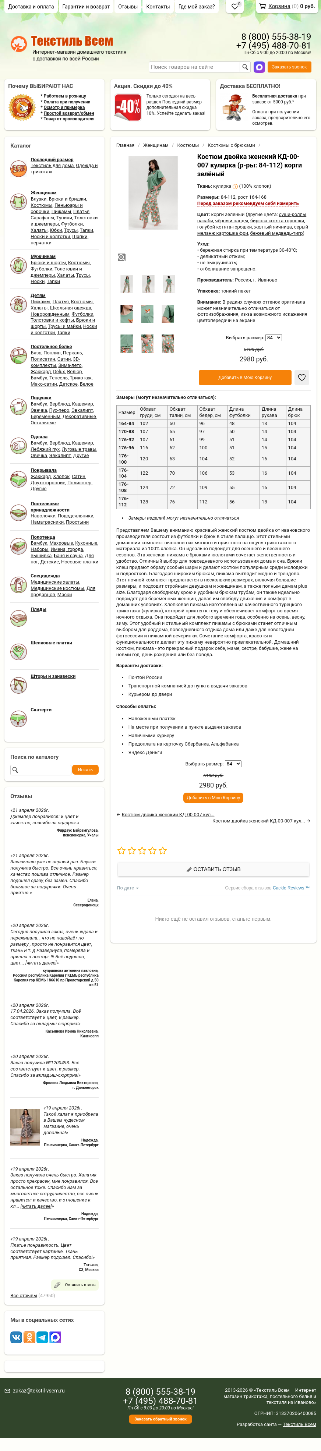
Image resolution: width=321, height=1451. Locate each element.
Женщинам (156, 145)
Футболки (72, 224)
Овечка (39, 410)
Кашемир (82, 404)
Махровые (61, 543)
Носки (38, 281)
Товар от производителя (68, 118)
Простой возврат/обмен (69, 113)
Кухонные (86, 543)
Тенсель (58, 378)
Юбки (56, 230)
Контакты (158, 7)
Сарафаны (42, 217)
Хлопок (61, 476)
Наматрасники (47, 522)
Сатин (64, 359)
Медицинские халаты (55, 582)
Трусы (71, 230)
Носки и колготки (50, 236)
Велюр (74, 371)
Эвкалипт (82, 410)
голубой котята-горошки (224, 227)
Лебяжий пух (45, 449)
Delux (59, 371)
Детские (49, 562)
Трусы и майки (64, 326)
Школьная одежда (70, 308)
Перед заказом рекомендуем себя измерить (248, 203)
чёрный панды (231, 220)
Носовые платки (79, 562)
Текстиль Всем (299, 1424)
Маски (64, 594)
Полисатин (43, 359)
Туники (64, 217)
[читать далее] (41, 963)
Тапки (86, 230)
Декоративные (79, 416)
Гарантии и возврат (86, 7)
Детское (68, 384)
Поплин (52, 352)
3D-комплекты (55, 362)
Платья (81, 211)
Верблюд (59, 404)
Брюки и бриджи (67, 199)
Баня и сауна (68, 555)
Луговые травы (79, 449)
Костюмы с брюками (231, 145)
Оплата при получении (67, 102)
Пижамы (61, 211)
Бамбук (39, 378)
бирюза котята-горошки (277, 220)
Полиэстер (79, 482)
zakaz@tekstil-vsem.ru (38, 1391)
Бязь (36, 352)
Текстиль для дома (52, 165)
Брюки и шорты (48, 262)
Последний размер (182, 102)
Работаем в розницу (65, 96)
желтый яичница (273, 227)
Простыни (77, 522)
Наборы (39, 549)
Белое (87, 384)
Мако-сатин (44, 384)
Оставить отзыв (213, 869)
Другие (81, 455)
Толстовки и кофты (52, 320)
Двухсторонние (48, 482)
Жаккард (41, 371)
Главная (125, 145)
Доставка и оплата (31, 7)
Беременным (45, 416)
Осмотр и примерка (64, 107)
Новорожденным (50, 314)
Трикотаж (81, 378)
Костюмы (41, 205)
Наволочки (43, 516)
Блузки (38, 199)
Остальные (43, 422)
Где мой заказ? (197, 7)
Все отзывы (23, 1295)
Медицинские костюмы (57, 588)
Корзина (279, 6)
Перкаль (72, 352)
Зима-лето (69, 365)
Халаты (39, 230)
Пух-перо (59, 410)
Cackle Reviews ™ (291, 888)
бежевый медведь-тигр (276, 233)
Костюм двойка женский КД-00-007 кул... (168, 814)
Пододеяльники (76, 516)
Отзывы (128, 7)
